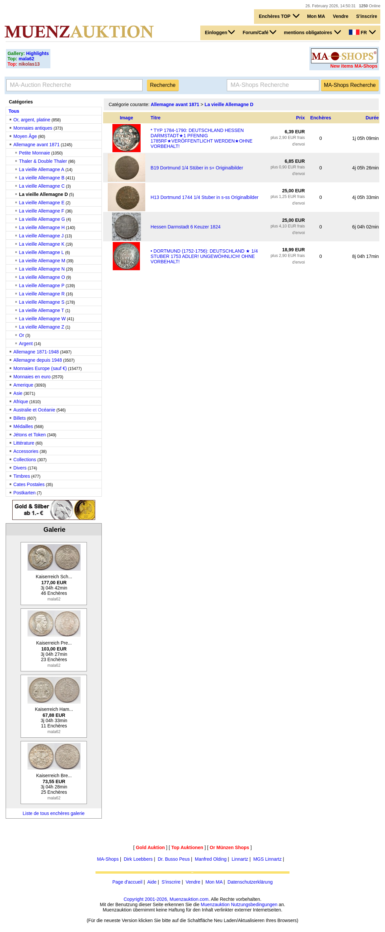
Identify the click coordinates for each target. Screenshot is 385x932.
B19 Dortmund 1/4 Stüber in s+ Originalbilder (197, 167)
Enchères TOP (279, 16)
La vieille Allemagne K (41, 244)
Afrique (20, 401)
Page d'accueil (127, 882)
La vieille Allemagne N (42, 269)
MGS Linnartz (267, 859)
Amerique (23, 385)
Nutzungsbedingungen (254, 904)
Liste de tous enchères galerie (54, 813)
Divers (20, 467)
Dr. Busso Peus (174, 859)
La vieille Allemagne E (41, 202)
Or (21, 335)
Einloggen (220, 32)
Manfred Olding (210, 859)
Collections (24, 459)
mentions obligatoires (312, 32)
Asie (17, 393)
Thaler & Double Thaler (43, 161)
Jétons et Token (29, 434)
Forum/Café (259, 32)
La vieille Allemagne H (42, 227)
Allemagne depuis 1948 (37, 360)
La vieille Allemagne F (41, 211)
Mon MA (316, 16)
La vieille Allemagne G (42, 219)
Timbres (21, 476)
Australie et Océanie (34, 409)
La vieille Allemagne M (42, 260)
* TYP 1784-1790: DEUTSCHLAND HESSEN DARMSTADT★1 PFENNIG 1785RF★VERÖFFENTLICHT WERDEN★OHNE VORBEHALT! (201, 138)
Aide (152, 882)
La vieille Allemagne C (42, 186)
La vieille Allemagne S (41, 302)
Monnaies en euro (31, 376)
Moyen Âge (25, 136)
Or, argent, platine (31, 119)
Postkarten (24, 492)
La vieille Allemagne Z (41, 327)
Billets (19, 418)
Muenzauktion (215, 904)
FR (362, 32)
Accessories (25, 451)
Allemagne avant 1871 (36, 144)
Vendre (341, 16)
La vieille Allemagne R (42, 293)
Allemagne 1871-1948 (36, 351)
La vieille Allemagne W (42, 318)
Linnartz (240, 859)
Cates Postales (28, 484)
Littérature (23, 443)
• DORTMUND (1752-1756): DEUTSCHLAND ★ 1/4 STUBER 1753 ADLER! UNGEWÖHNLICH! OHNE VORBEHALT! (204, 256)
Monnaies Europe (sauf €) (40, 368)
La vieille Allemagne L (41, 252)
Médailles (23, 426)
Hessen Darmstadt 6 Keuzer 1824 (186, 226)
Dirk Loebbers (138, 859)
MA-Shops (108, 859)
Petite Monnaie (34, 152)
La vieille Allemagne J (41, 235)
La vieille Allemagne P (41, 285)
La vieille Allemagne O (42, 277)
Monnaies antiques (32, 128)
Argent (25, 343)
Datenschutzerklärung (250, 882)
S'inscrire (366, 16)
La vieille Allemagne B (41, 177)
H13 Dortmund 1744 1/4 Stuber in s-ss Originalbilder (204, 197)
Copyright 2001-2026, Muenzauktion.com (166, 899)
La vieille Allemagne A (41, 169)
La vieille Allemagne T (41, 310)
